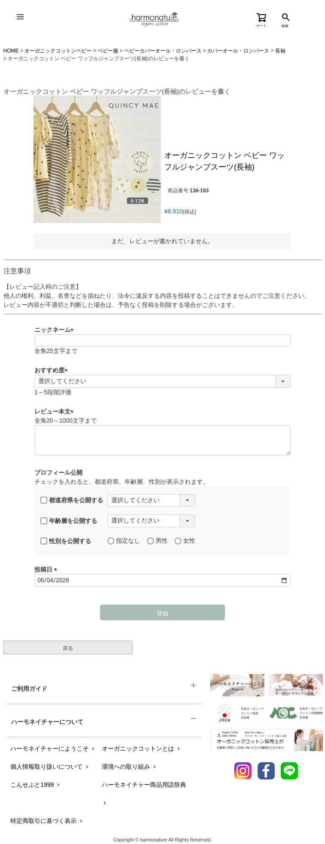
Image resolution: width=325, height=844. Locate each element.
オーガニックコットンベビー (58, 51)
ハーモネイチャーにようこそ (53, 748)
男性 (157, 540)
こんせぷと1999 (35, 784)
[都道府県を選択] (151, 500)
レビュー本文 (55, 411)
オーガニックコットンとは (141, 748)
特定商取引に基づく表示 (47, 820)
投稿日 (47, 569)
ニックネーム (55, 329)
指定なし (123, 540)
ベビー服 (108, 51)
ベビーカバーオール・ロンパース (163, 51)
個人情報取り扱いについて (50, 766)
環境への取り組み (129, 766)
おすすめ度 (52, 370)
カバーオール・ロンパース (238, 51)
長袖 (280, 51)
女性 (185, 540)
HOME (11, 51)
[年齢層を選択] (151, 520)
